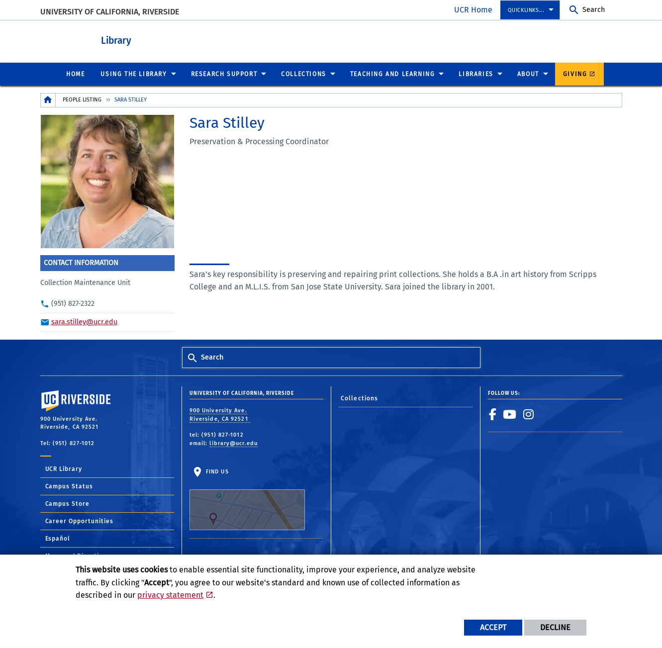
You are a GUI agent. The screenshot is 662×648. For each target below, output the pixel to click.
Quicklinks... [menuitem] (526, 10)
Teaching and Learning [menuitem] (392, 73)
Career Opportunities (79, 520)
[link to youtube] (510, 413)
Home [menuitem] (75, 73)
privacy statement (170, 595)
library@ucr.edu (233, 443)
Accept (493, 627)
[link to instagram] (528, 413)
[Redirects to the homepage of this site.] (48, 99)
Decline (555, 627)
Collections (359, 397)
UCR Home (473, 9)
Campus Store (67, 503)
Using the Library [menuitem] (133, 73)
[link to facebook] (493, 413)
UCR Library (64, 468)
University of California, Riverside (109, 11)
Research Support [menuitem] (224, 73)
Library (152, 39)
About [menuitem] (528, 73)
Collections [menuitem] (303, 73)
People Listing (82, 99)
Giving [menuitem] (575, 73)
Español (58, 538)
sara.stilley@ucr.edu (84, 321)
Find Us (247, 499)
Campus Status (69, 485)
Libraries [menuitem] (476, 73)
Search (593, 9)
